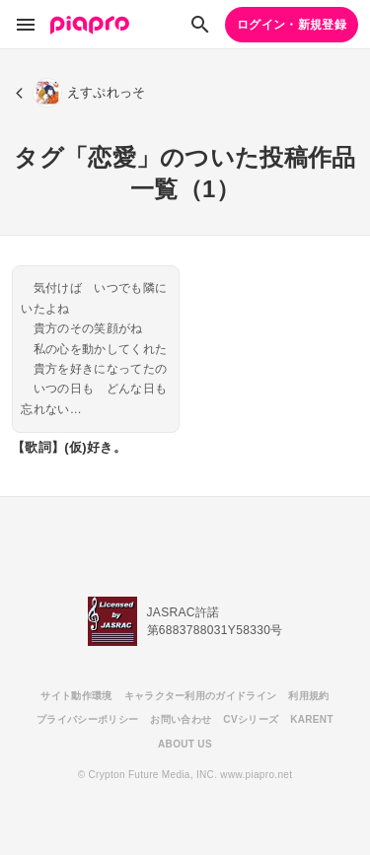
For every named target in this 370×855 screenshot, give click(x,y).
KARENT (311, 719)
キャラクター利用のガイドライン (200, 695)
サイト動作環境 (75, 695)
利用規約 (308, 695)
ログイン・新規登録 (291, 25)
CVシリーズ (250, 719)
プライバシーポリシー (87, 719)
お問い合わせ (180, 719)
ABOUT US (185, 744)
